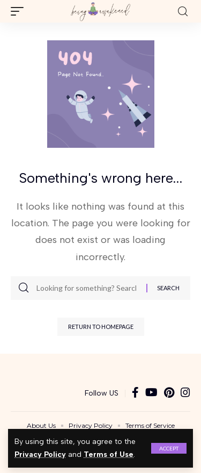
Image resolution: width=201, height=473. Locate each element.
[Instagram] (185, 393)
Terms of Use (108, 454)
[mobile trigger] (20, 11)
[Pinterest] (169, 393)
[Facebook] (135, 393)
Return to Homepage (100, 326)
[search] (182, 11)
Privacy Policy (40, 454)
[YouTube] (151, 393)
